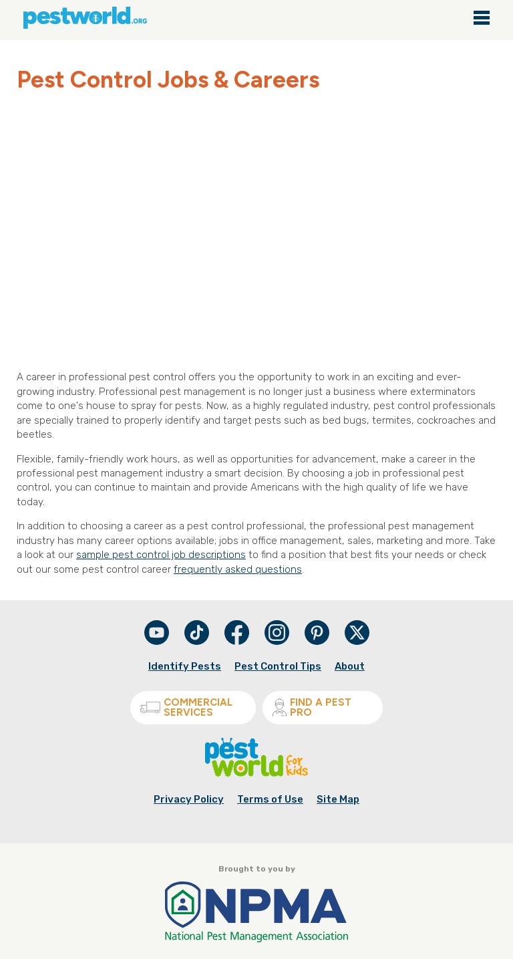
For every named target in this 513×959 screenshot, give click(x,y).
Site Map (338, 799)
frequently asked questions (238, 569)
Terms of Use (270, 799)
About (350, 666)
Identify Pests (184, 666)
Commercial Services (186, 707)
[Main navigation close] (482, 19)
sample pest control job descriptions (161, 555)
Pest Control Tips (277, 666)
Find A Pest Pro (312, 707)
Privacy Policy (189, 799)
